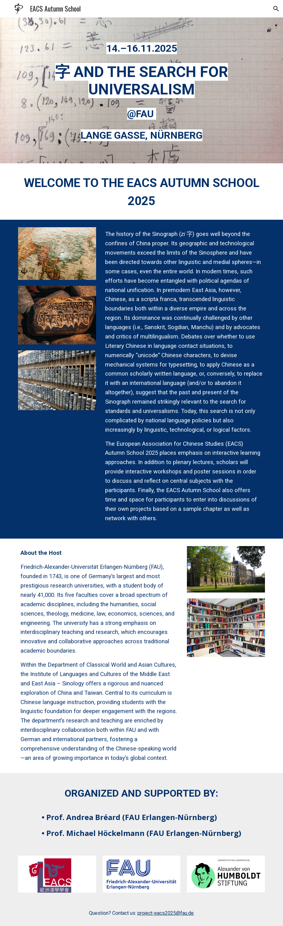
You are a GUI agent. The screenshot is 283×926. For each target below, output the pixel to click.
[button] (275, 8)
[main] (141, 47)
